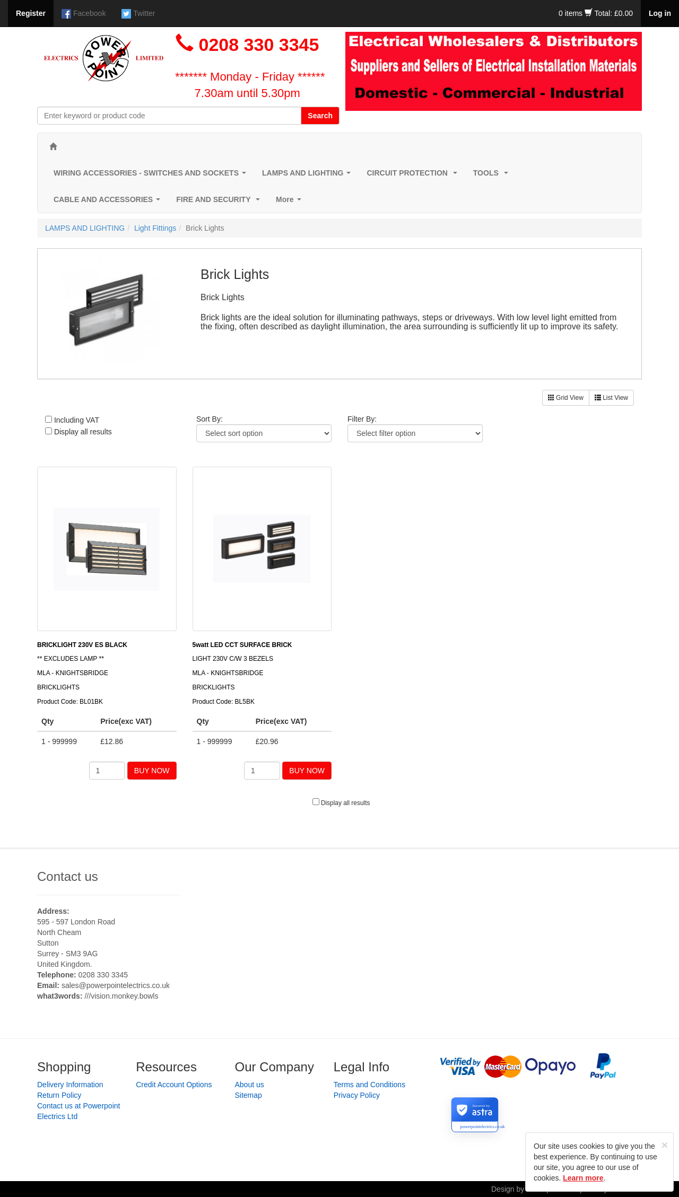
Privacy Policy (357, 1095)
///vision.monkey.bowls (121, 996)
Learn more (583, 1178)
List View (611, 397)
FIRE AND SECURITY (220, 202)
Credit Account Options (174, 1084)
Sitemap (248, 1095)
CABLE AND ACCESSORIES (109, 202)
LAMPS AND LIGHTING (308, 176)
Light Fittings (155, 228)
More (290, 202)
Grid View (566, 397)
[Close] (664, 1144)
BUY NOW (152, 770)
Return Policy (59, 1095)
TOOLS (492, 176)
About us (249, 1084)
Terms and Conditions (369, 1084)
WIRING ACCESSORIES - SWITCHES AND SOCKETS (152, 176)
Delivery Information (70, 1084)
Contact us (67, 876)
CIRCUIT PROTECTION (414, 176)
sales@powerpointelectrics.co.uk (116, 985)
